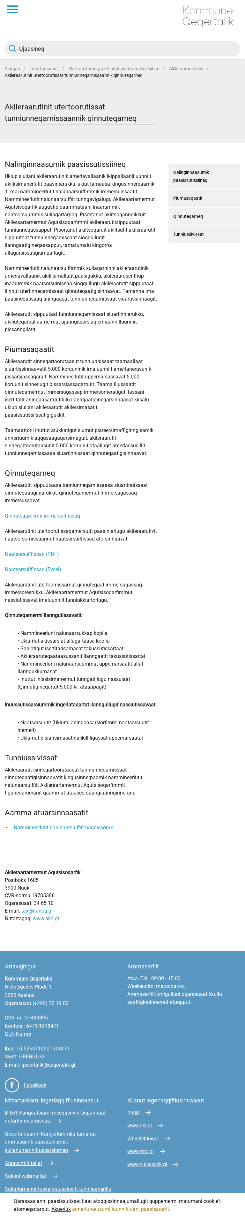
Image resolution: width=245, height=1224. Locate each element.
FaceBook (35, 1085)
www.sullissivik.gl (147, 1164)
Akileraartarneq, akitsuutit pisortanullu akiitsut (114, 68)
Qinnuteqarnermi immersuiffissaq (42, 516)
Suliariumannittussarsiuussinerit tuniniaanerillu (58, 1189)
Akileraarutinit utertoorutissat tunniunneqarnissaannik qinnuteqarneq (74, 75)
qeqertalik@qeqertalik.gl (48, 1065)
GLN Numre (18, 1034)
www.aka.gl (46, 918)
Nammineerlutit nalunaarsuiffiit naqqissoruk (63, 828)
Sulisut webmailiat (26, 1176)
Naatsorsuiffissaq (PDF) (32, 554)
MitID (133, 1113)
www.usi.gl (139, 1126)
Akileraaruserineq (186, 68)
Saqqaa (12, 68)
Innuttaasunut (44, 68)
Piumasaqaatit (188, 198)
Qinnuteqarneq (188, 216)
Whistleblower (143, 1139)
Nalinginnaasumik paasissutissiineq (191, 176)
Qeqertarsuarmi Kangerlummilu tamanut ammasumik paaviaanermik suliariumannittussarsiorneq (50, 1142)
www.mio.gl (140, 1151)
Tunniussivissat (188, 234)
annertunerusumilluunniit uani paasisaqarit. (122, 1209)
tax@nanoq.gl (37, 911)
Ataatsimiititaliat (23, 1163)
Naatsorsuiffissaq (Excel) (33, 569)
